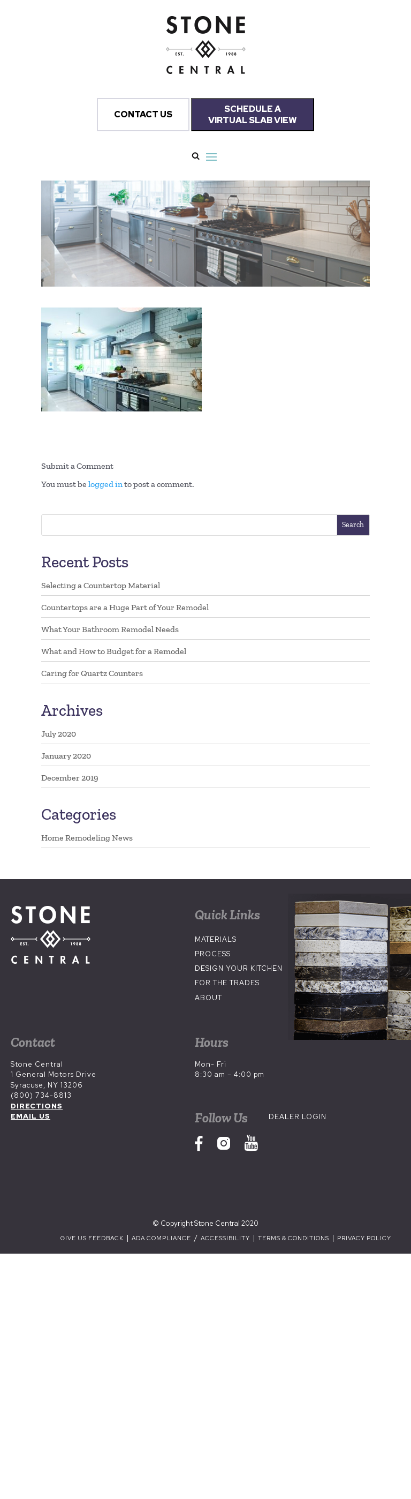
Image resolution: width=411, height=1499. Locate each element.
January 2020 (66, 756)
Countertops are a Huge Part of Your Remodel (125, 607)
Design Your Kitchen (239, 968)
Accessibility (226, 1238)
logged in (105, 484)
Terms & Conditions (293, 1238)
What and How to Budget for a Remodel (113, 651)
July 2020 (58, 734)
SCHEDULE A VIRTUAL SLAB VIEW (252, 114)
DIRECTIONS (37, 1106)
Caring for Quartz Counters (92, 673)
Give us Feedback (92, 1238)
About (208, 997)
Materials (216, 939)
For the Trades (227, 982)
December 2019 (69, 778)
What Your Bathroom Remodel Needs (110, 629)
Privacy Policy (364, 1238)
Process (213, 953)
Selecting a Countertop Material (100, 585)
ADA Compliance (162, 1238)
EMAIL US (30, 1116)
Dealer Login (297, 1116)
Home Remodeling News (87, 838)
